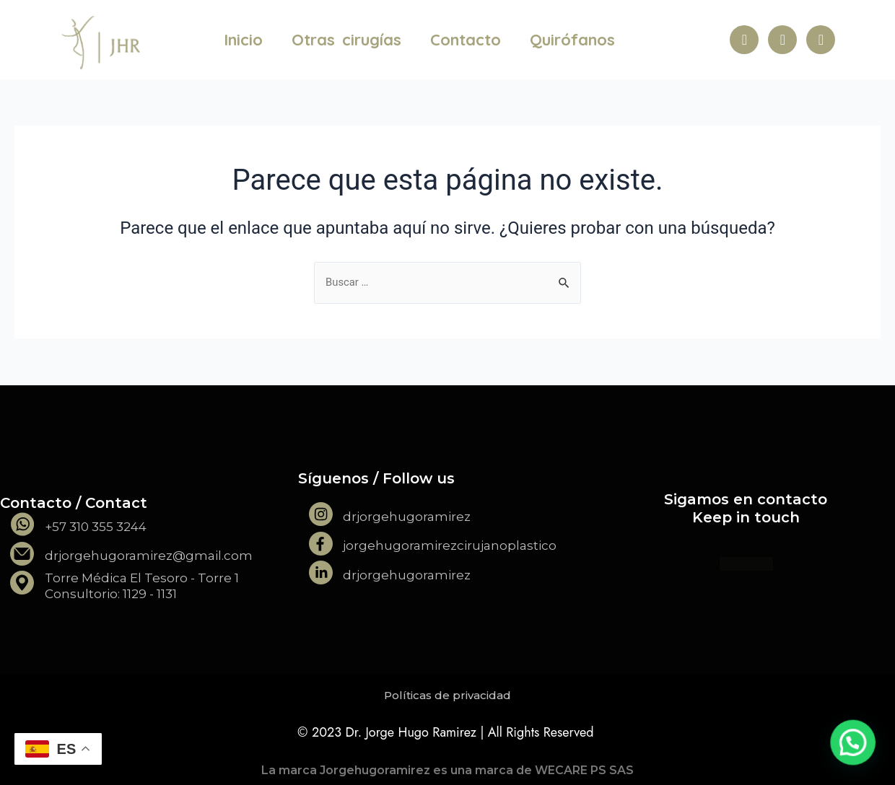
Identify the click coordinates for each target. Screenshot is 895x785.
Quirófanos (572, 40)
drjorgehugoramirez (407, 516)
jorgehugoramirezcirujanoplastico (449, 545)
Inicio (243, 40)
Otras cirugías (346, 40)
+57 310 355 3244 (96, 526)
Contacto (465, 40)
